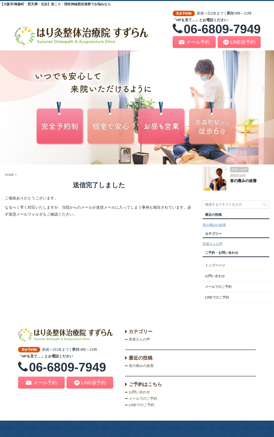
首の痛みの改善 (243, 181)
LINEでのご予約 (217, 297)
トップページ (215, 265)
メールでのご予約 (218, 286)
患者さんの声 (213, 244)
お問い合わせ (215, 276)
